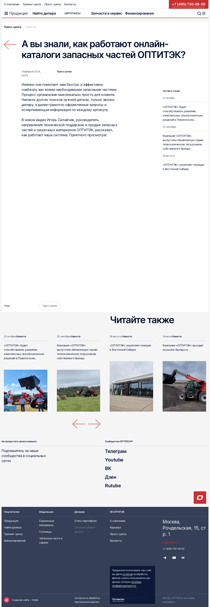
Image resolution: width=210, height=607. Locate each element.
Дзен (110, 477)
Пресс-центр (52, 4)
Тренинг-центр (31, 4)
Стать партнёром (86, 520)
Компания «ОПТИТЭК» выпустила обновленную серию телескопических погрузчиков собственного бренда (183, 142)
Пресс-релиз (64, 71)
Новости (30, 27)
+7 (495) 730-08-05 (188, 4)
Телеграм (115, 451)
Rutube (113, 485)
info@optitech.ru (171, 542)
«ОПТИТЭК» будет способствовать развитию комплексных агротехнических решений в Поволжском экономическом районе (183, 115)
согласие (127, 574)
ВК (108, 468)
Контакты (70, 4)
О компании (11, 4)
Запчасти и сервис (106, 13)
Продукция (11, 520)
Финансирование (139, 13)
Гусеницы (45, 531)
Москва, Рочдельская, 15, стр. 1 (184, 528)
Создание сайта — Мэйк (25, 599)
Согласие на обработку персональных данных (87, 600)
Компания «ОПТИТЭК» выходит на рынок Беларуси (183, 347)
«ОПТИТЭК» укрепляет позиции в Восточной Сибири (183, 167)
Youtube (114, 460)
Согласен (118, 599)
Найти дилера (44, 13)
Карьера (115, 527)
